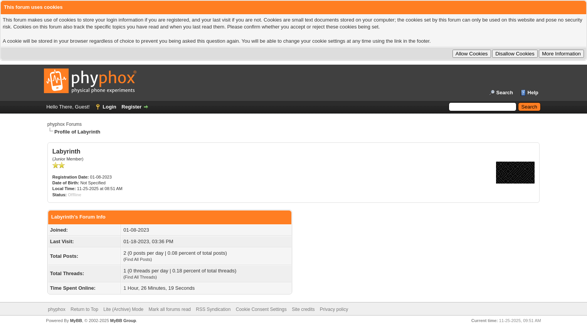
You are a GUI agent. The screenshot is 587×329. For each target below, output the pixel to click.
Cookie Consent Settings (261, 309)
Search (504, 92)
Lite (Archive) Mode (123, 309)
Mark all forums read (170, 309)
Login (109, 107)
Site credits (303, 309)
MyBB (76, 320)
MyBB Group (123, 320)
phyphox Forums (64, 124)
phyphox (56, 309)
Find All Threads (140, 277)
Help (533, 92)
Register (131, 107)
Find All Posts (138, 259)
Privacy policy (334, 309)
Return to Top (84, 309)
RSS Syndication (213, 309)
